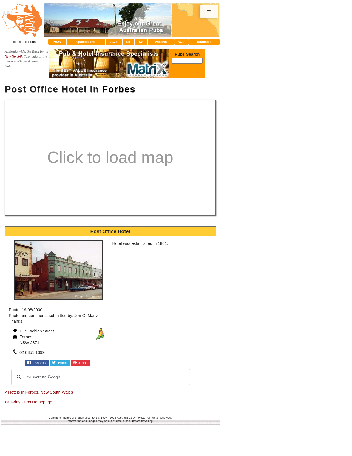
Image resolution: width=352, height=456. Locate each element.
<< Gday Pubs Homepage (28, 402)
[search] (100, 377)
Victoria (161, 42)
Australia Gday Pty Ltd (131, 417)
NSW (57, 42)
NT (128, 42)
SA (141, 42)
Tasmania (204, 42)
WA (181, 42)
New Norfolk (13, 56)
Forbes (119, 89)
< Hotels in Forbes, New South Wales (39, 392)
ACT (113, 42)
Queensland (85, 42)
